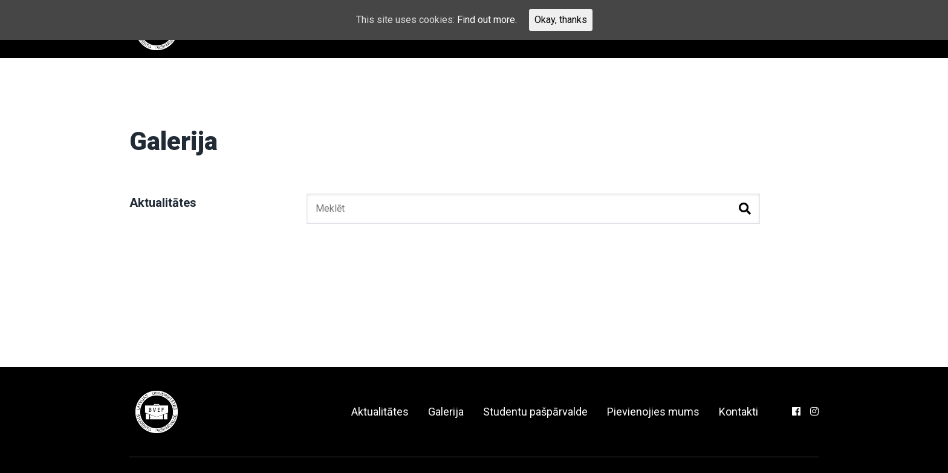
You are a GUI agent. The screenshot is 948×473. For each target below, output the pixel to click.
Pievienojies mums (653, 411)
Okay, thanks (560, 19)
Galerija (446, 411)
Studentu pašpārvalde (535, 411)
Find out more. (487, 19)
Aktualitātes (162, 202)
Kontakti (738, 411)
